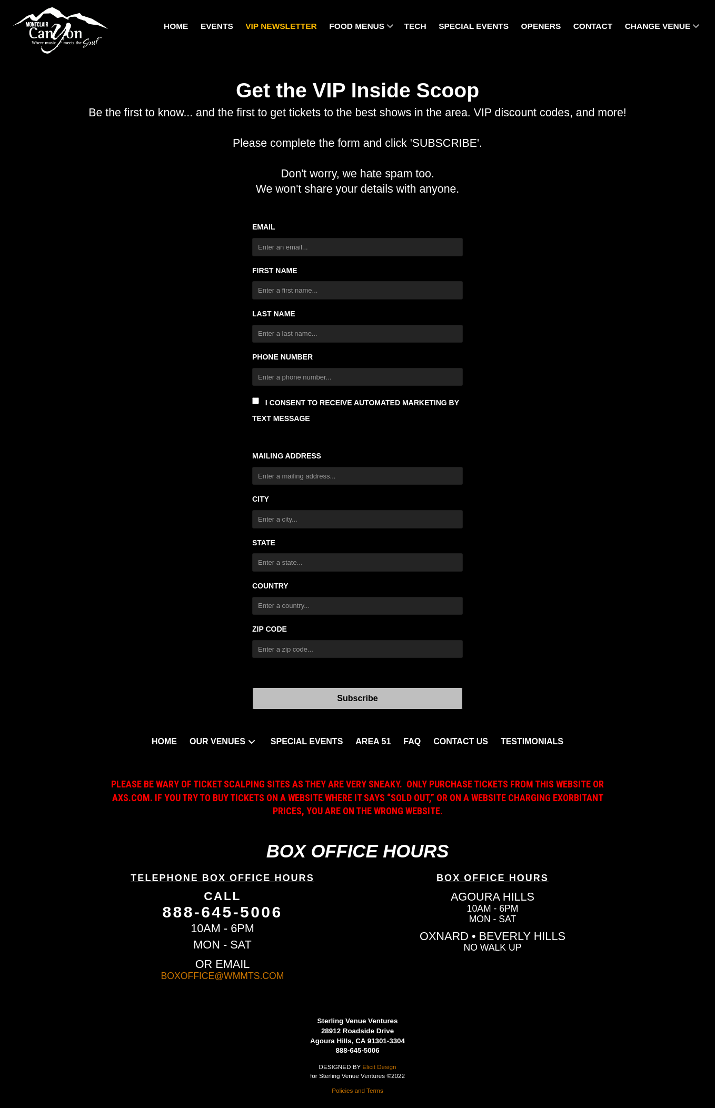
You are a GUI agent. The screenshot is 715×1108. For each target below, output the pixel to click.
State (263, 542)
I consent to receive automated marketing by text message (355, 410)
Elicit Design (379, 1066)
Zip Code (269, 629)
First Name (274, 270)
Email (263, 227)
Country (270, 586)
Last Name (273, 314)
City (260, 499)
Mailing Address (286, 456)
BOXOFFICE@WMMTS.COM (222, 976)
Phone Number (282, 357)
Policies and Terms (357, 1090)
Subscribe (357, 698)
